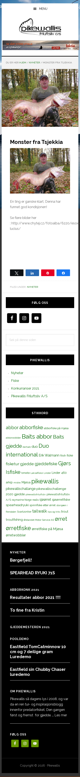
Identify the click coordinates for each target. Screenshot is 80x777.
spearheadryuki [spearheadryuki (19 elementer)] (17, 505)
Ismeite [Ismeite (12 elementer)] (25, 472)
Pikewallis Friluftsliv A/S (29, 396)
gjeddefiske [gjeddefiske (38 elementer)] (46, 463)
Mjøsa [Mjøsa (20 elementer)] (26, 482)
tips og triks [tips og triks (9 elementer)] (54, 511)
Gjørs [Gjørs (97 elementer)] (64, 463)
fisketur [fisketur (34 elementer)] (12, 463)
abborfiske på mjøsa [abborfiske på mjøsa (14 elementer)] (56, 428)
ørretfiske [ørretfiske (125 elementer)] (18, 528)
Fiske (15, 381)
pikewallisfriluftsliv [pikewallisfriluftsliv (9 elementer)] (36, 494)
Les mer (60, 715)
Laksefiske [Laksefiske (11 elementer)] (37, 472)
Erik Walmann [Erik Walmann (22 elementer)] (49, 455)
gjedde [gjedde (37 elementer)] (27, 463)
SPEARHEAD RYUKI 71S (32, 572)
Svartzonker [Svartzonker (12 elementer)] (24, 511)
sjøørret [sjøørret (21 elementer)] (45, 500)
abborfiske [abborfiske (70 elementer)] (31, 427)
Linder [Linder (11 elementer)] (47, 472)
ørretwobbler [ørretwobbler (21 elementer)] (16, 535)
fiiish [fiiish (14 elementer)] (63, 455)
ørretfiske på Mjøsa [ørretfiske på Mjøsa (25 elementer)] (47, 529)
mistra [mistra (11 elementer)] (17, 482)
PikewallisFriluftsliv (40, 27)
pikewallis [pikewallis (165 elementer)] (45, 481)
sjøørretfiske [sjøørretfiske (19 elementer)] (61, 500)
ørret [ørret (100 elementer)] (61, 519)
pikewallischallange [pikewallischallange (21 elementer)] (21, 489)
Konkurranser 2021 (25, 388)
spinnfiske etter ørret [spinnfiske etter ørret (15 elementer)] (42, 505)
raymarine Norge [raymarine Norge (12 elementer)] (22, 499)
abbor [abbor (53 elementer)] (12, 427)
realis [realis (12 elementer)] (35, 499)
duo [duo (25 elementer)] (35, 446)
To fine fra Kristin (27, 610)
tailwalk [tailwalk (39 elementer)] (39, 511)
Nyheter (32, 286)
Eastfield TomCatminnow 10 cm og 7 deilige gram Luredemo (38, 651)
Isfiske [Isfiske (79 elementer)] (13, 472)
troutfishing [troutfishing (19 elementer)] (14, 520)
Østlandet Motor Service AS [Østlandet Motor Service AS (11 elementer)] (39, 519)
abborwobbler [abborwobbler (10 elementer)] (13, 437)
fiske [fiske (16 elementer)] (70, 455)
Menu (43, 8)
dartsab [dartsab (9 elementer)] (27, 447)
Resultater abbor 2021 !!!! (35, 597)
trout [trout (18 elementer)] (64, 511)
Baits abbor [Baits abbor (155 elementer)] (37, 436)
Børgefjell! (21, 560)
